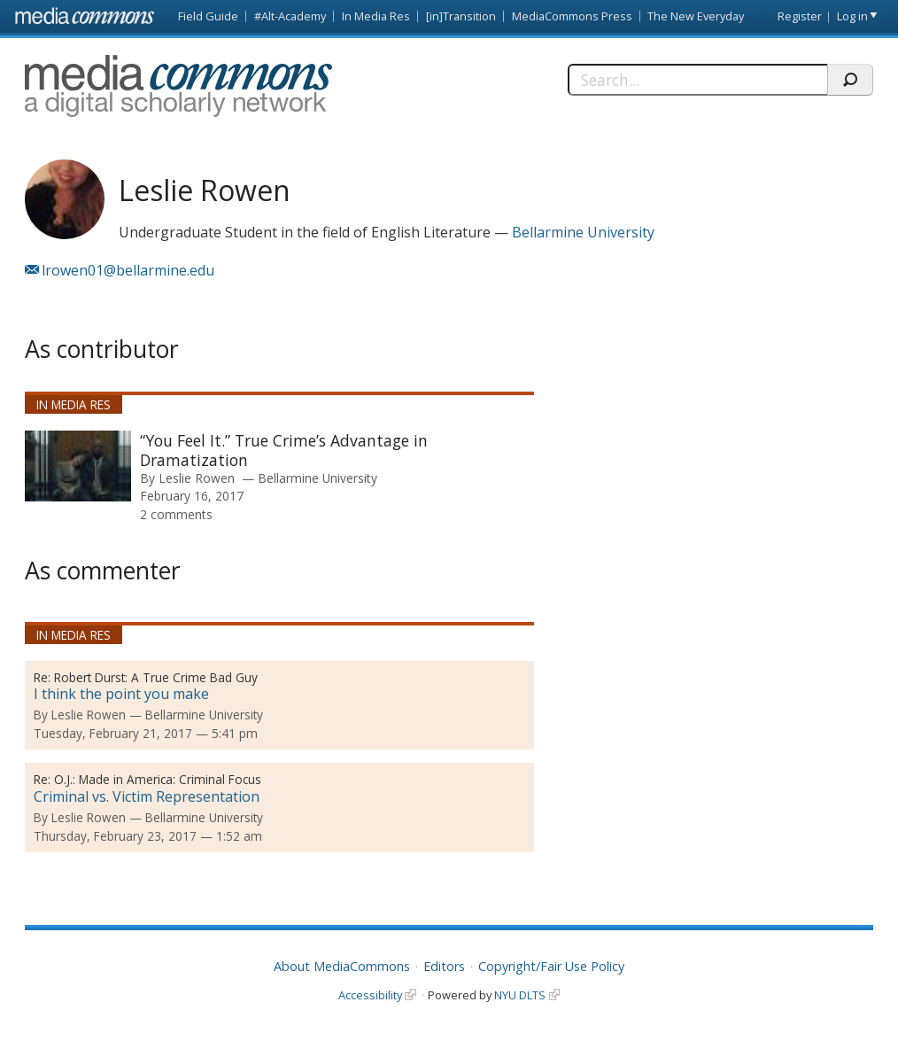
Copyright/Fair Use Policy (551, 966)
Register (800, 16)
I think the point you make (121, 693)
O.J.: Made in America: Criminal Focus (157, 779)
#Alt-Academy (290, 16)
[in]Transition (461, 16)
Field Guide (208, 16)
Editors (444, 966)
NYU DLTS (520, 995)
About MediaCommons (342, 966)
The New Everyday (695, 16)
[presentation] (78, 466)
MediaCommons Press (572, 16)
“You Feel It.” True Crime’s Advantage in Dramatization (284, 450)
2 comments (176, 514)
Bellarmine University (583, 232)
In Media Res (376, 16)
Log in (852, 16)
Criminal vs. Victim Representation (146, 796)
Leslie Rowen (197, 478)
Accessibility (370, 995)
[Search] (697, 80)
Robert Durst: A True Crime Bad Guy (156, 677)
